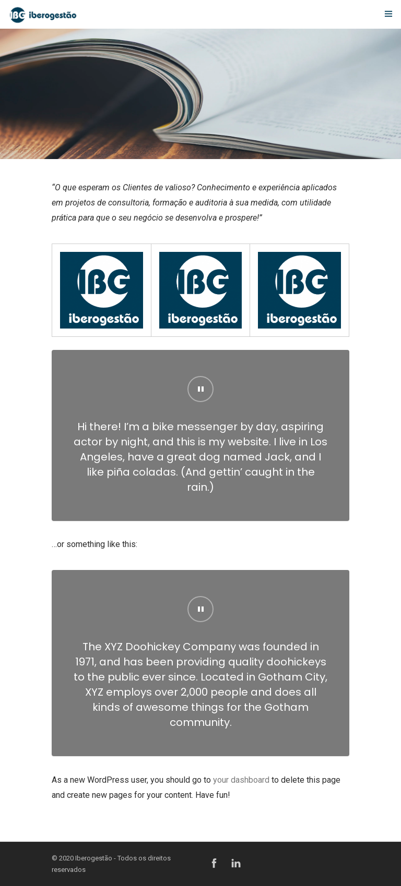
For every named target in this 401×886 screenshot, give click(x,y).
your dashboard (241, 780)
